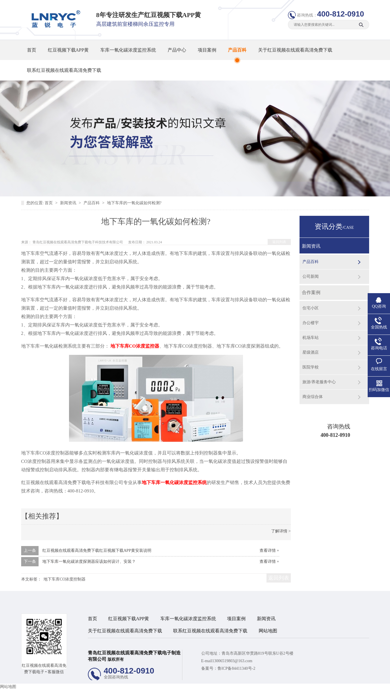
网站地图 (268, 630)
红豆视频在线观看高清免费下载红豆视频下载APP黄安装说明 (96, 550)
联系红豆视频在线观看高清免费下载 (64, 70)
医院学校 (310, 367)
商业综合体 (312, 397)
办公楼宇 (310, 323)
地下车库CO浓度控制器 (64, 579)
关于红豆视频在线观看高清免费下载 (295, 50)
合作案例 (311, 292)
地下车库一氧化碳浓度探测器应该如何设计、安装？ (89, 561)
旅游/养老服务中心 (319, 382)
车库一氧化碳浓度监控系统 (128, 50)
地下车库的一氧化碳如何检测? (134, 203)
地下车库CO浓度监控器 (134, 346)
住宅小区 (310, 308)
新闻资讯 (68, 203)
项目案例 (207, 50)
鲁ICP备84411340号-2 (236, 668)
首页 (31, 50)
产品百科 (237, 50)
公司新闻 (310, 276)
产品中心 (177, 50)
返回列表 (279, 242)
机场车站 (310, 337)
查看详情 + (269, 550)
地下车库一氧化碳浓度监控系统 (174, 482)
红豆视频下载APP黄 (68, 50)
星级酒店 (310, 352)
